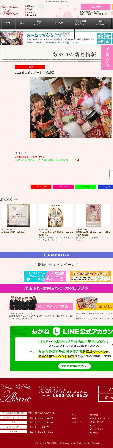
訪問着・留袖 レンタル (79, 22)
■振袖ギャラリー (78, 422)
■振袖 (74, 418)
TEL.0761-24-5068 (40, 418)
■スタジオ (94, 426)
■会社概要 (94, 433)
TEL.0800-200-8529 (41, 413)
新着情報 (31, 6)
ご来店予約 (95, 6)
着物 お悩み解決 (101, 22)
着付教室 (58, 23)
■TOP (74, 415)
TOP (8, 23)
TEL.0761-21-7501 (40, 427)
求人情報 (31, 12)
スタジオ (46, 34)
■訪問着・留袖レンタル (99, 418)
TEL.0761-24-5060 (40, 422)
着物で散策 (32, 15)
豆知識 (30, 9)
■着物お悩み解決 (96, 422)
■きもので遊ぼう (96, 429)
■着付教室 (94, 415)
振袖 (22, 23)
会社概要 (65, 34)
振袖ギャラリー (39, 22)
